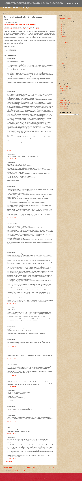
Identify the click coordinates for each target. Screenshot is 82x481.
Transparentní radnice (64, 88)
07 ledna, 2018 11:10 (11, 411)
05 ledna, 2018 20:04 (11, 346)
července (64, 53)
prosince (64, 36)
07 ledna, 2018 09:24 (11, 402)
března (63, 59)
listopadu (64, 44)
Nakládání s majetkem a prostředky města (68, 92)
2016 (62, 65)
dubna (63, 57)
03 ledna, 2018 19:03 (11, 303)
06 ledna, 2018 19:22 (11, 375)
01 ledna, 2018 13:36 (11, 150)
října (63, 46)
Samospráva (62, 90)
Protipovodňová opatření (64, 102)
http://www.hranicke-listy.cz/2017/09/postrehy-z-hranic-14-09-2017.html (20, 24)
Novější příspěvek (8, 467)
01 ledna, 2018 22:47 (11, 182)
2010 (62, 78)
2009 (62, 80)
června (63, 55)
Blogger (50, 478)
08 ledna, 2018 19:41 (11, 421)
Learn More (70, 3)
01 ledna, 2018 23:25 (11, 217)
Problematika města (63, 86)
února (63, 61)
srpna (63, 51)
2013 (62, 71)
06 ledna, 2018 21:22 (11, 386)
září (63, 48)
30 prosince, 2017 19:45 (12, 87)
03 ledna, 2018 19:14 (11, 321)
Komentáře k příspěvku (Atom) (18, 470)
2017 (62, 34)
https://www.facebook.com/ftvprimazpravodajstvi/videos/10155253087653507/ (21, 28)
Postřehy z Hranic (63, 100)
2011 (62, 76)
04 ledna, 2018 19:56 (11, 335)
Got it (76, 3)
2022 (62, 24)
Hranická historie (63, 106)
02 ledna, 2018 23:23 (11, 248)
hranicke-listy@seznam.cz (65, 18)
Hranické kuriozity (63, 104)
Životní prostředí (62, 96)
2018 (62, 32)
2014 (62, 69)
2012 (62, 73)
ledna (63, 63)
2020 (62, 28)
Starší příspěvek (52, 467)
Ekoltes (61, 98)
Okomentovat (9, 461)
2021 (62, 26)
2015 (62, 67)
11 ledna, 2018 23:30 (11, 458)
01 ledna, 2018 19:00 (11, 158)
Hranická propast (63, 108)
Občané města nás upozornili (13, 52)
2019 (62, 30)
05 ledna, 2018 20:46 (11, 358)
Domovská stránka (30, 467)
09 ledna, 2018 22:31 (11, 433)
